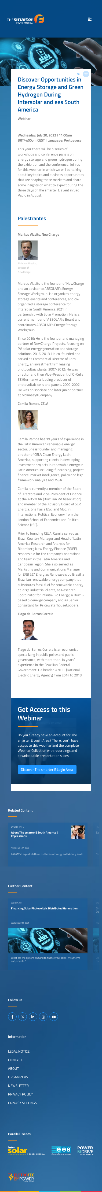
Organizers (18, 1077)
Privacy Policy (20, 1094)
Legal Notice (19, 1051)
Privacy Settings (22, 1102)
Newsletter (18, 1085)
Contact (15, 1060)
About (13, 1068)
